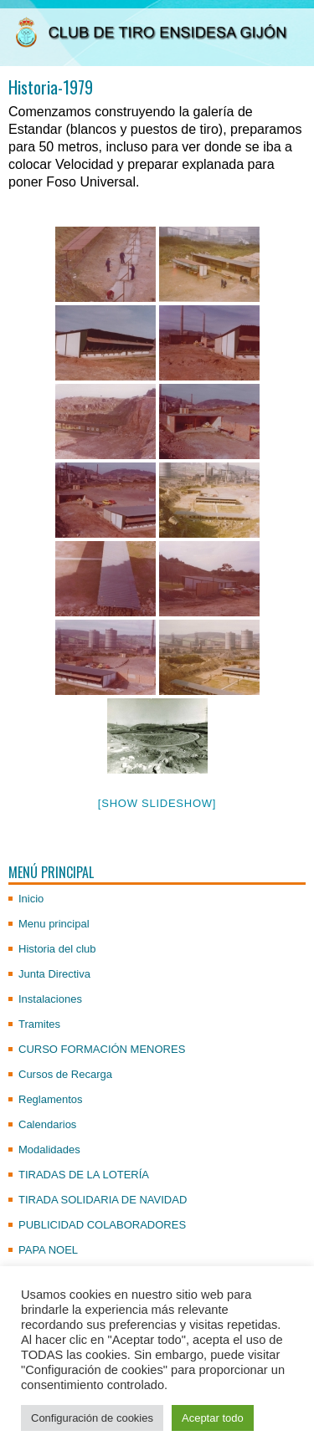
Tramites (39, 1024)
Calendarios (47, 1124)
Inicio (31, 898)
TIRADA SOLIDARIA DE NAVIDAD (102, 1199)
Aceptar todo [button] (213, 1418)
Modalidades (49, 1149)
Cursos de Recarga (65, 1074)
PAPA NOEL (48, 1250)
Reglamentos (50, 1099)
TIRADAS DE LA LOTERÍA (83, 1174)
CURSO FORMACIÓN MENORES (101, 1049)
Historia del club (57, 949)
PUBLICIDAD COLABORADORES (102, 1224)
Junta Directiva (54, 974)
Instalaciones (50, 999)
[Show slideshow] (157, 803)
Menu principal (54, 923)
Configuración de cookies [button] (92, 1418)
